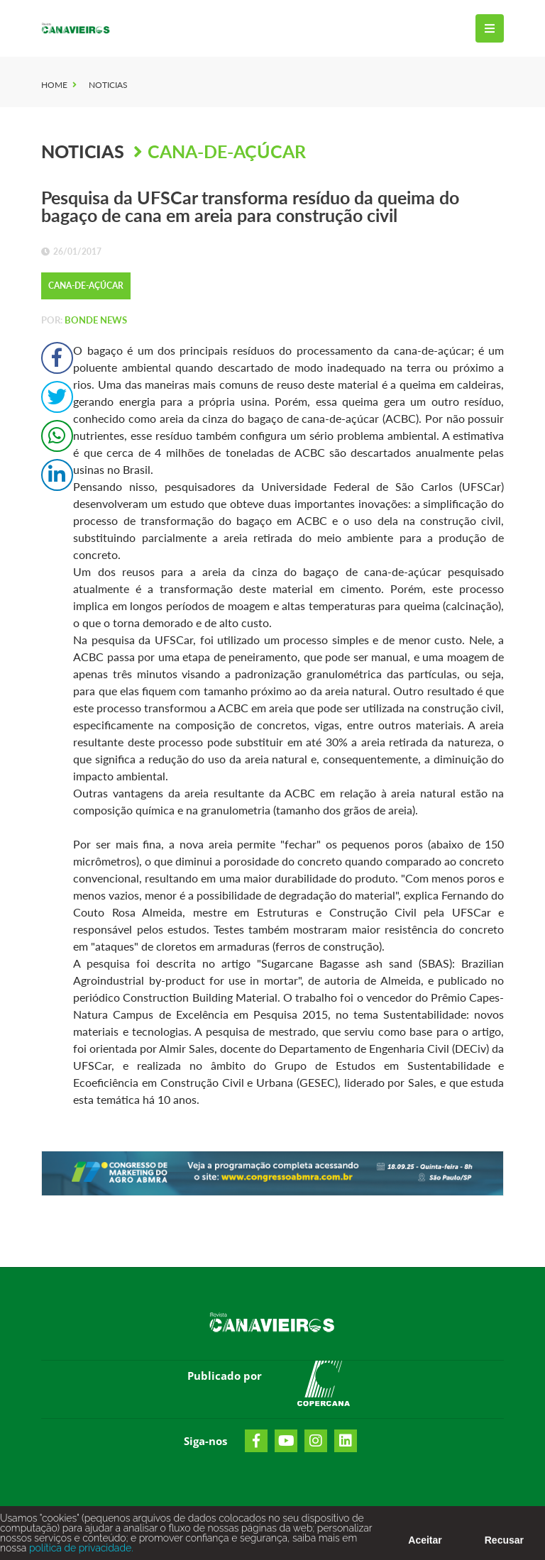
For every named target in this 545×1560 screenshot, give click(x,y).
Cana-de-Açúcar (227, 151)
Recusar (504, 1543)
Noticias (108, 84)
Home (54, 84)
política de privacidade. (79, 1550)
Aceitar (424, 1543)
